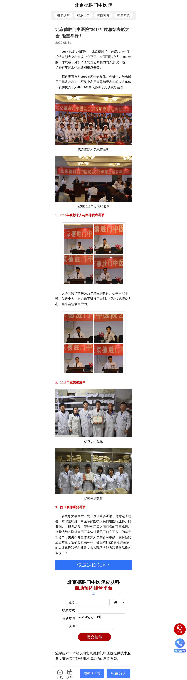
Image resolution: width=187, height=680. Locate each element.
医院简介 (103, 15)
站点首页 (83, 15)
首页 (60, 674)
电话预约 (63, 15)
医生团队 (123, 15)
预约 (69, 674)
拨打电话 (92, 673)
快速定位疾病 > (93, 565)
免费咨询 (118, 673)
